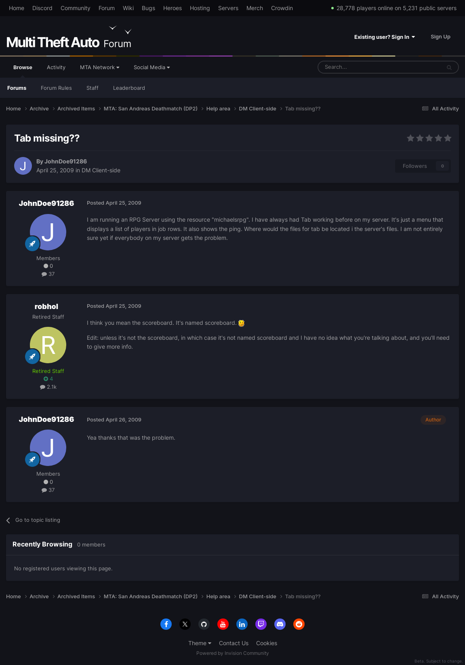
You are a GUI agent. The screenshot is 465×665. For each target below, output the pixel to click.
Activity (56, 67)
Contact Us (233, 643)
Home (16, 7)
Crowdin (282, 7)
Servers (228, 7)
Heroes (172, 7)
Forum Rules (56, 88)
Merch (254, 7)
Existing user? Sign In (384, 37)
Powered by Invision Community (232, 653)
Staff (92, 88)
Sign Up (440, 36)
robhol (46, 306)
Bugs (148, 7)
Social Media (152, 67)
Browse (22, 71)
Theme (199, 643)
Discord (42, 7)
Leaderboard (129, 88)
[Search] (359, 67)
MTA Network (99, 67)
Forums (16, 88)
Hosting (200, 7)
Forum (107, 7)
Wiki (128, 7)
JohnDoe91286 (65, 161)
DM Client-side (101, 170)
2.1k (48, 386)
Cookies (266, 643)
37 (48, 274)
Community (75, 7)
